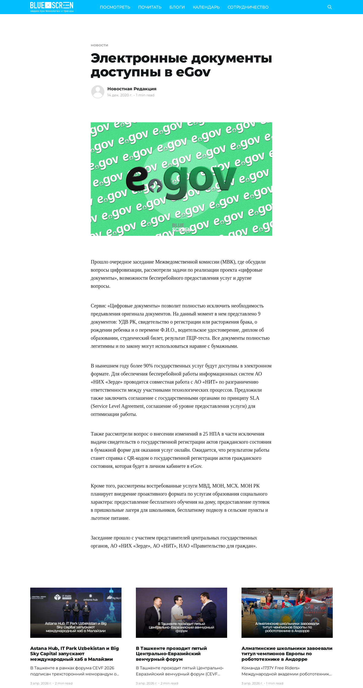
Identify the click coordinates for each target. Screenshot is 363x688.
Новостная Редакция (132, 88)
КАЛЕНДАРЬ (206, 7)
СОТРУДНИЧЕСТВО (248, 7)
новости (99, 45)
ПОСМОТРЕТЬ (115, 7)
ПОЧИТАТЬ (149, 7)
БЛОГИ (177, 7)
